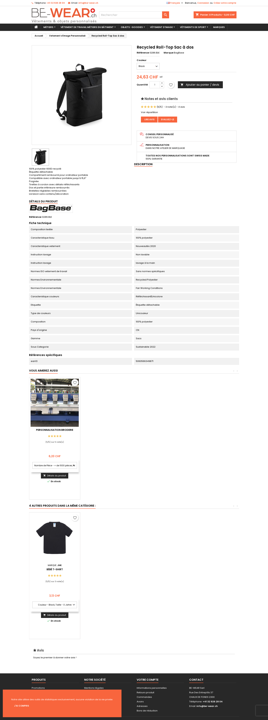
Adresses (142, 706)
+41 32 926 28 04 (56, 2)
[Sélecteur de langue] (175, 3)
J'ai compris (21, 705)
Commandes (144, 697)
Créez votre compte (225, 2)
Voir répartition (149, 112)
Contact (196, 680)
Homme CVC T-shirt (157, 569)
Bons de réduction (147, 710)
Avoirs (140, 701)
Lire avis (149, 119)
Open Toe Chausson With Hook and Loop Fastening (55, 571)
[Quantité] (154, 84)
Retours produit (145, 692)
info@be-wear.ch (88, 2)
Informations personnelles (152, 688)
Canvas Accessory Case (105, 569)
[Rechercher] (134, 14)
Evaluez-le (167, 119)
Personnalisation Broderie (105, 430)
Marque (168, 52)
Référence (143, 52)
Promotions (38, 688)
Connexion (203, 2)
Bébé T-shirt (208, 569)
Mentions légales (94, 688)
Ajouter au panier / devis (199, 85)
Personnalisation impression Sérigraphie (54, 431)
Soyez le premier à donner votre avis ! (54, 657)
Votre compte (147, 680)
